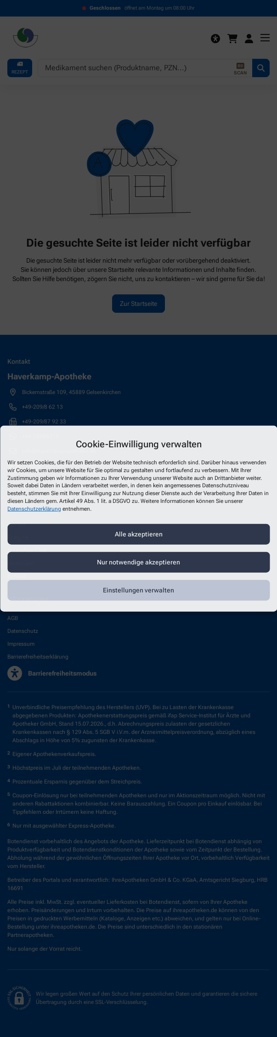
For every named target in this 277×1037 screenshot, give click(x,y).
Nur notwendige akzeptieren (138, 562)
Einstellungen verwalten (138, 590)
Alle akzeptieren (139, 534)
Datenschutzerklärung (34, 508)
